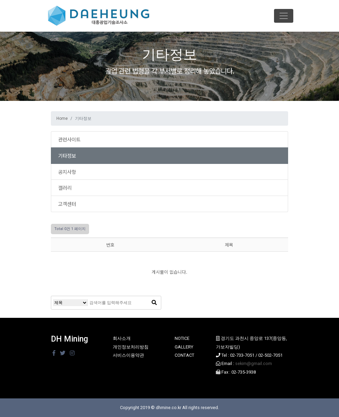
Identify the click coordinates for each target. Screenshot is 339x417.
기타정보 (67, 155)
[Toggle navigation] (283, 16)
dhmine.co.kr (168, 407)
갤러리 (65, 187)
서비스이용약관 (128, 355)
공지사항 (67, 171)
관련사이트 (69, 139)
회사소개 (122, 338)
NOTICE (182, 338)
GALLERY (184, 347)
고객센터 (67, 203)
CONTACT (184, 355)
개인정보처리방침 (131, 347)
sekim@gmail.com (253, 363)
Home (62, 118)
